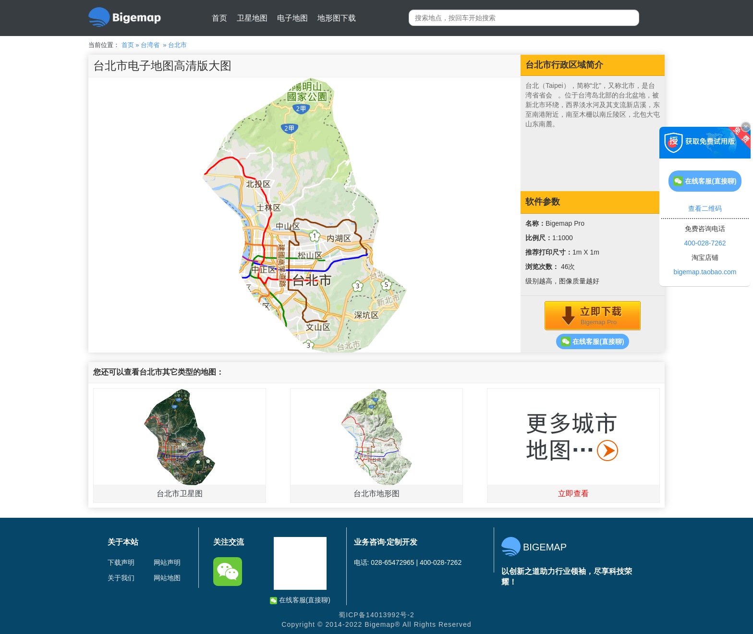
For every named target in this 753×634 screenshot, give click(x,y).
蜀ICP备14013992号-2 (376, 615)
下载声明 (121, 562)
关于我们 (121, 578)
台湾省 (150, 45)
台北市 (177, 45)
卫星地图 (252, 18)
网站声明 (167, 562)
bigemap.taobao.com (705, 272)
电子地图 (292, 18)
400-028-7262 (705, 243)
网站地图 (167, 578)
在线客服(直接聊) (592, 341)
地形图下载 (336, 18)
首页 (219, 18)
